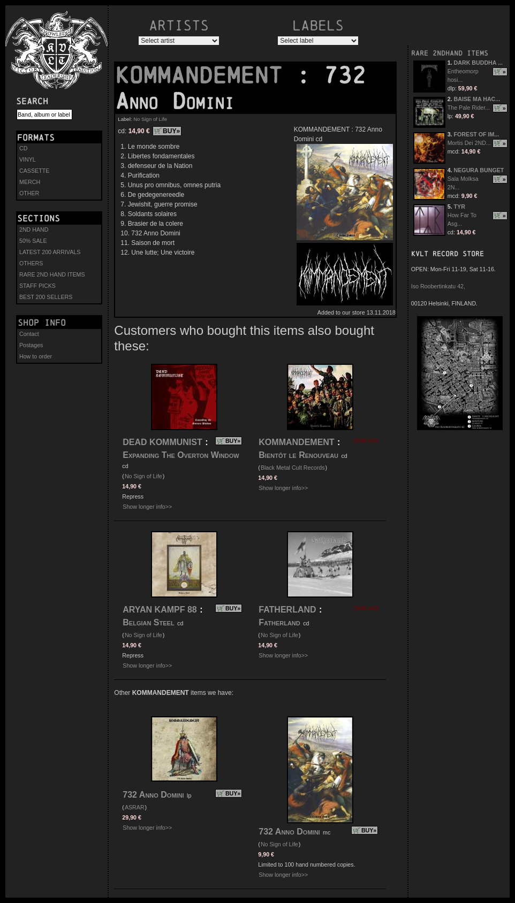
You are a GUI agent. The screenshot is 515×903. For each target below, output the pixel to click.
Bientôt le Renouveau (298, 455)
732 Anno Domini (153, 794)
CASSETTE (34, 170)
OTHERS (31, 263)
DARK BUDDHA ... (478, 62)
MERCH (29, 182)
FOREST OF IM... (476, 134)
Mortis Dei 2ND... (469, 143)
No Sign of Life (150, 119)
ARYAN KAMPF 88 (159, 609)
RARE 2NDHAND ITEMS (449, 53)
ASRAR (135, 807)
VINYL (27, 159)
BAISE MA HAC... (477, 99)
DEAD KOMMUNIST (162, 442)
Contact (29, 334)
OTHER (29, 193)
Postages (31, 345)
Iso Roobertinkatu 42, (438, 286)
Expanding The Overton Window (181, 455)
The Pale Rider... (469, 107)
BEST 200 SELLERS (45, 297)
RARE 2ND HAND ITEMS (52, 274)
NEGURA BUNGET (479, 170)
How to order (35, 356)
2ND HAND (33, 229)
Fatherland (279, 622)
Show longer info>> (147, 506)
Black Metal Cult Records (293, 467)
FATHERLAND (287, 609)
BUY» (171, 131)
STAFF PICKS (37, 285)
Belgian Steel (148, 622)
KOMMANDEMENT (205, 75)
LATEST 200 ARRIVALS (49, 252)
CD (23, 148)
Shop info (42, 322)
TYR (459, 206)
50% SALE (33, 241)
